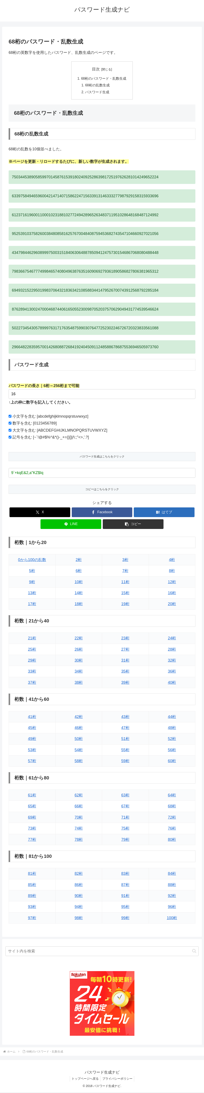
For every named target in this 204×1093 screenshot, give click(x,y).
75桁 (125, 829)
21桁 (32, 639)
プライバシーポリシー (118, 1079)
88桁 (172, 885)
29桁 (32, 661)
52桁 (172, 739)
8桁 (172, 571)
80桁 (172, 840)
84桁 (172, 874)
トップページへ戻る (84, 1079)
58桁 (79, 762)
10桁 (79, 582)
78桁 (79, 840)
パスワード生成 (97, 93)
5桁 (32, 571)
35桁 (125, 672)
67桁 (125, 807)
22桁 (79, 639)
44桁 (172, 717)
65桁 (32, 807)
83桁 (125, 874)
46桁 (79, 728)
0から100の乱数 (32, 560)
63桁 (125, 796)
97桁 (32, 919)
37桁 (32, 683)
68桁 (172, 807)
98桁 (79, 919)
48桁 (172, 728)
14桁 (79, 594)
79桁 (125, 840)
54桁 (79, 751)
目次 (96, 69)
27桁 (125, 650)
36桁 (172, 672)
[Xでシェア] (39, 513)
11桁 (125, 582)
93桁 (32, 907)
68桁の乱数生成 (97, 86)
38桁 (79, 683)
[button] (133, 525)
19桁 (125, 605)
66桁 (79, 807)
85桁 (32, 885)
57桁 (32, 762)
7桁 (125, 571)
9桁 (32, 582)
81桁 (32, 874)
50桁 (79, 739)
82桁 (79, 874)
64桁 (172, 796)
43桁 (125, 717)
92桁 (172, 896)
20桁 (172, 605)
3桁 (125, 560)
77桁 (32, 840)
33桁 (32, 672)
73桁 (32, 829)
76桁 (172, 829)
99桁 (125, 919)
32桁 (172, 661)
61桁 (32, 796)
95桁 (125, 907)
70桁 (79, 818)
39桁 (125, 683)
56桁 (172, 751)
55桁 (125, 751)
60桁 (172, 762)
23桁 (125, 639)
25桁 (32, 650)
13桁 (32, 594)
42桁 (79, 717)
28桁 (172, 650)
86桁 (79, 885)
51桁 (125, 739)
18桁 (79, 605)
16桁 (172, 594)
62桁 (79, 796)
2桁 (79, 560)
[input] (102, 952)
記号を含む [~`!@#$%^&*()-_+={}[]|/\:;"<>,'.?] (50, 438)
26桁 (79, 650)
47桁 (125, 728)
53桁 (32, 751)
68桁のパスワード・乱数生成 (103, 79)
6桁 (79, 571)
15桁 (125, 594)
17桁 (32, 605)
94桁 (79, 907)
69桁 (32, 818)
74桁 (79, 829)
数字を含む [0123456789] (34, 424)
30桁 (79, 661)
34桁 (79, 672)
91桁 (125, 896)
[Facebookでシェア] (102, 513)
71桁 (125, 818)
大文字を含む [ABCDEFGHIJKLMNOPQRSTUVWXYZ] (59, 431)
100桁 (172, 919)
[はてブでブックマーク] (164, 513)
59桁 (125, 762)
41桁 (32, 717)
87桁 (125, 885)
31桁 (125, 661)
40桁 (172, 683)
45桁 (32, 728)
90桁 (79, 896)
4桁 (172, 560)
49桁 (32, 739)
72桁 (172, 818)
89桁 (32, 896)
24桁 (172, 639)
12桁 (172, 582)
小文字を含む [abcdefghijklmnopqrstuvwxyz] (50, 417)
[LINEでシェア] (70, 525)
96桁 (172, 907)
